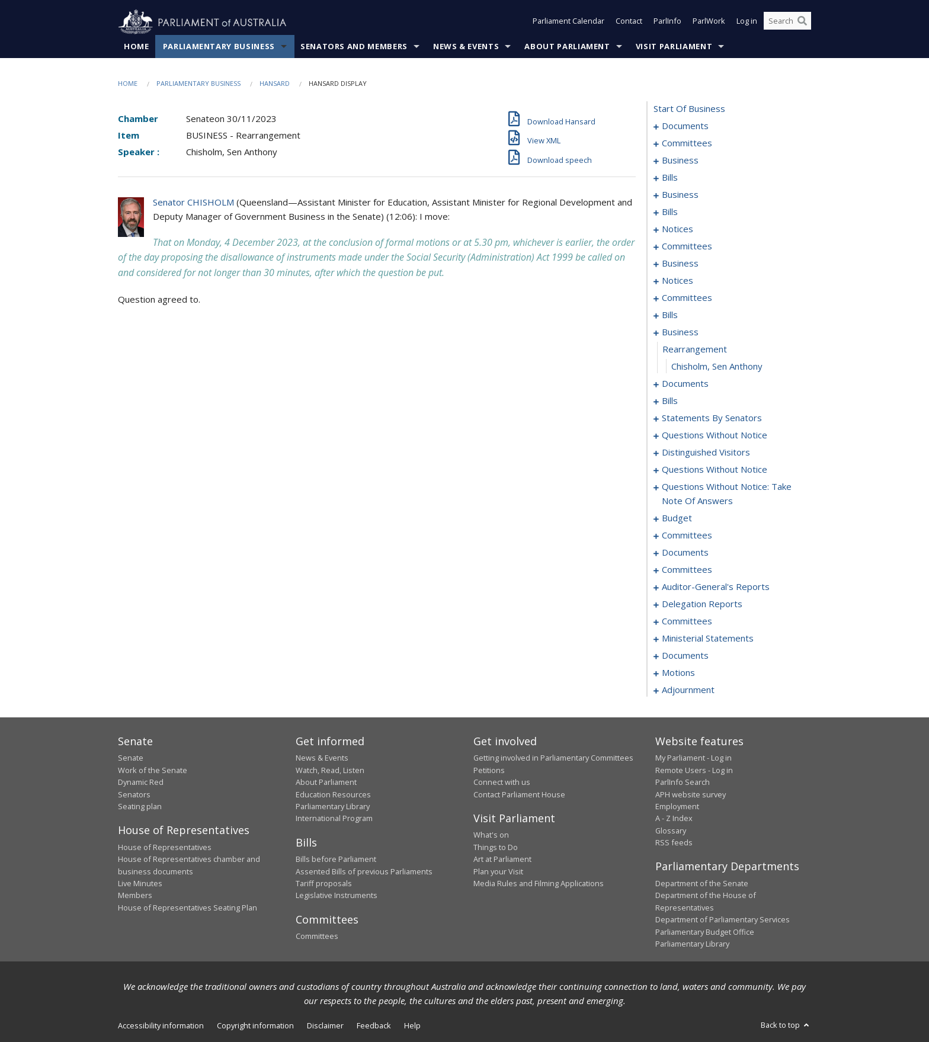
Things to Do (495, 847)
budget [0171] (677, 518)
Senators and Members (354, 46)
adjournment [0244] (688, 690)
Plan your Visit (498, 871)
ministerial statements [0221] (708, 639)
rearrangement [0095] (694, 349)
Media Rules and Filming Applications (538, 884)
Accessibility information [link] (161, 1026)
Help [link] (412, 1026)
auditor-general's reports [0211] (716, 587)
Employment (677, 806)
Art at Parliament (502, 859)
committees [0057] (687, 246)
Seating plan (140, 806)
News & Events (466, 46)
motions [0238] (678, 673)
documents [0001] (685, 126)
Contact (629, 22)
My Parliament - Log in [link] (693, 758)
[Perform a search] (802, 22)
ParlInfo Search (682, 782)
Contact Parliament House (519, 794)
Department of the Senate (701, 884)
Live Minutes (140, 884)
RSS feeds (674, 843)
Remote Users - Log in (694, 770)
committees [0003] (687, 143)
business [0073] (680, 264)
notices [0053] (677, 229)
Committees (317, 936)
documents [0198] (685, 553)
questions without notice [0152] (714, 470)
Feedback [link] (374, 1026)
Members (135, 895)
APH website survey (690, 794)
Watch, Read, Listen (330, 770)
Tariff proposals (324, 884)
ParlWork (709, 22)
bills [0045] (670, 212)
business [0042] (680, 195)
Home (136, 46)
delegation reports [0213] (702, 604)
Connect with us (501, 782)
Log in (746, 22)
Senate (130, 758)
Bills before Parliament (336, 859)
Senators (134, 794)
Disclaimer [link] (325, 1026)
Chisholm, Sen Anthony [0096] (717, 367)
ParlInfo (667, 22)
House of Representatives (165, 847)
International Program (334, 818)
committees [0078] (687, 298)
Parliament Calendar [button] (568, 22)
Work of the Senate (152, 770)
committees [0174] (687, 535)
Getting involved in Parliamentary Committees (553, 758)
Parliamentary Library (333, 806)
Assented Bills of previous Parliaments (364, 871)
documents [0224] (685, 656)
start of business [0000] (689, 109)
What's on (491, 835)
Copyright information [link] (255, 1026)
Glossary (670, 830)
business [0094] (680, 332)
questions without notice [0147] (714, 435)
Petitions (489, 770)
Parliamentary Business (219, 46)
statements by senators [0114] (712, 418)
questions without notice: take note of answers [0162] (727, 494)
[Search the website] (787, 22)
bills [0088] (670, 315)
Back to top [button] (786, 1025)
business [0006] (680, 160)
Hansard (275, 83)
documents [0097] (685, 384)
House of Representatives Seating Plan (187, 907)
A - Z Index (674, 818)
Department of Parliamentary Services (722, 920)
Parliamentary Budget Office (704, 931)
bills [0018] (670, 178)
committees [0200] (687, 570)
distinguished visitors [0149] (706, 453)
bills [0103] (670, 401)
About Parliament (567, 46)
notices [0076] (677, 281)
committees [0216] (687, 621)
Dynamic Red (141, 782)
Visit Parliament (674, 46)
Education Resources (333, 794)
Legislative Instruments (336, 895)
